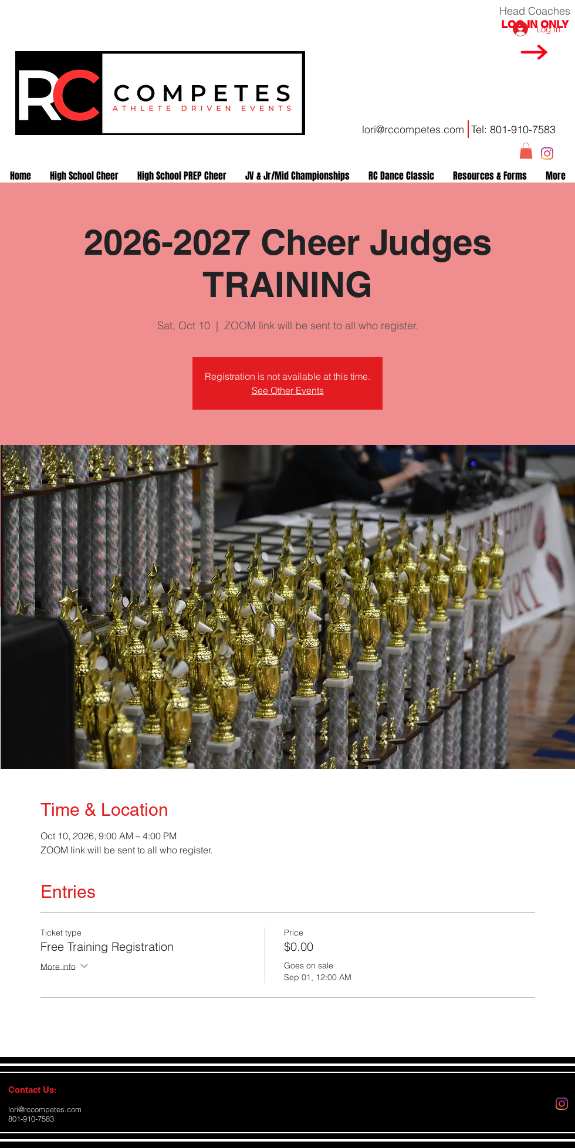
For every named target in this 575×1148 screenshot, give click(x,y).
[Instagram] (547, 153)
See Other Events (288, 390)
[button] (526, 150)
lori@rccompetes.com (413, 129)
